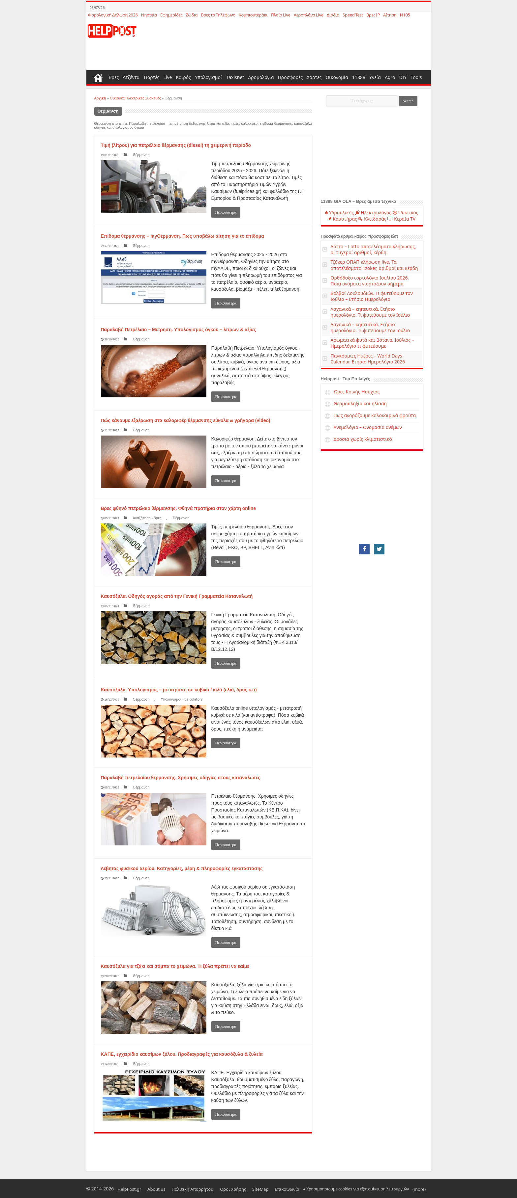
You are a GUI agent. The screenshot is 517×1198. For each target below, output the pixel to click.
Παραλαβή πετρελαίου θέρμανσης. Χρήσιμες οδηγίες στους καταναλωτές (180, 777)
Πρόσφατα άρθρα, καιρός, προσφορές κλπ (359, 236)
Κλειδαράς (372, 219)
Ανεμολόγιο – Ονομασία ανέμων (368, 427)
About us (149, 1189)
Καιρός (183, 77)
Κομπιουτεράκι (253, 15)
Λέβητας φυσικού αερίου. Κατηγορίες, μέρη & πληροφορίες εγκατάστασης (182, 868)
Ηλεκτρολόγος (373, 212)
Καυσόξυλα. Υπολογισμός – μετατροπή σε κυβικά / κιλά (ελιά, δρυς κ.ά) (179, 689)
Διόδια (333, 15)
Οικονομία (336, 77)
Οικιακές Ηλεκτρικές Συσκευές (135, 97)
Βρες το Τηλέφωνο (218, 15)
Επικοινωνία (259, 1189)
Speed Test (353, 15)
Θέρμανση (137, 154)
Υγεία (375, 77)
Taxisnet (235, 77)
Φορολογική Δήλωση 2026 (113, 15)
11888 (358, 77)
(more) (386, 1189)
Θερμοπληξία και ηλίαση (360, 403)
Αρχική (100, 97)
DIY (403, 77)
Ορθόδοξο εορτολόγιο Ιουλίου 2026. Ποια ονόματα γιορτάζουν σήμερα (370, 281)
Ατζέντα (131, 77)
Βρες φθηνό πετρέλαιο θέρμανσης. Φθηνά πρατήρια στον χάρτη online (178, 508)
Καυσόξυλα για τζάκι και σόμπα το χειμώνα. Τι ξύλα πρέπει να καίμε (175, 966)
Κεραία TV (401, 219)
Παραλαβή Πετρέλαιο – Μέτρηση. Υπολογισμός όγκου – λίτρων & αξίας (178, 329)
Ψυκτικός (405, 212)
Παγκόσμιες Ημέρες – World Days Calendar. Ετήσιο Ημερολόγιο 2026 (368, 359)
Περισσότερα (225, 212)
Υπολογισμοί (208, 77)
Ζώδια (192, 15)
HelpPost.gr (127, 1189)
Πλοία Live (280, 15)
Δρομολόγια (261, 77)
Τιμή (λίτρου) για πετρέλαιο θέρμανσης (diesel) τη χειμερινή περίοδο (176, 145)
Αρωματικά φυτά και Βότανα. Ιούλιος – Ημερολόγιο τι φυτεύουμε (372, 343)
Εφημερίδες (171, 15)
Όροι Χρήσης (215, 1189)
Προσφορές (290, 77)
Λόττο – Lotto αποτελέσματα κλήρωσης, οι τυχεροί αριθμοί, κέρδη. (373, 249)
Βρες (114, 77)
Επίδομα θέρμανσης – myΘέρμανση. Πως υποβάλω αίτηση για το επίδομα (182, 236)
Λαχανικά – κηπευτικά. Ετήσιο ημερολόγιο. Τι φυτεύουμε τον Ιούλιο (370, 312)
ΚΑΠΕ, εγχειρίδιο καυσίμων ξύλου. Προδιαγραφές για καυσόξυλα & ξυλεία (182, 1054)
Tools (416, 77)
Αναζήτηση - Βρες (144, 517)
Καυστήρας (342, 219)
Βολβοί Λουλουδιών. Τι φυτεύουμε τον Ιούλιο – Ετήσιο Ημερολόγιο (372, 296)
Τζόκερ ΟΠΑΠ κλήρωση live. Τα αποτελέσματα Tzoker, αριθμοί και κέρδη (374, 265)
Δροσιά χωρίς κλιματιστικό (363, 439)
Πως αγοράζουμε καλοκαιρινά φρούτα (375, 415)
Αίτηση (390, 15)
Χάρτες (314, 77)
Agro (390, 77)
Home (98, 77)
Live (167, 77)
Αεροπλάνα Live (308, 15)
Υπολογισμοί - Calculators (172, 699)
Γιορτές (151, 77)
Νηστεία (149, 15)
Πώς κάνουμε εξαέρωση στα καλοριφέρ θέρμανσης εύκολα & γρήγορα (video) (185, 420)
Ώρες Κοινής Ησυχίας (357, 391)
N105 (405, 15)
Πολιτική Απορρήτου (180, 1189)
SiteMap (238, 1189)
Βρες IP (373, 15)
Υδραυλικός (339, 212)
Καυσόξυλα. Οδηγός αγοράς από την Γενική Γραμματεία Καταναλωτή (177, 596)
